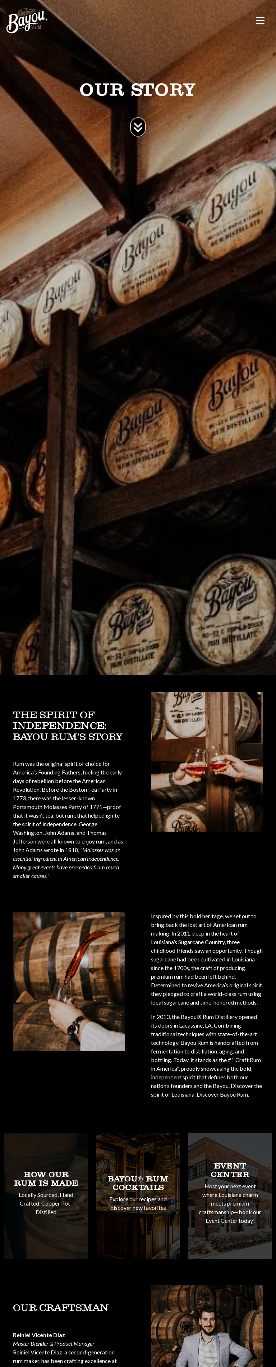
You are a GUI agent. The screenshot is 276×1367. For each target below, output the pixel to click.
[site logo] (27, 20)
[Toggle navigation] (260, 20)
